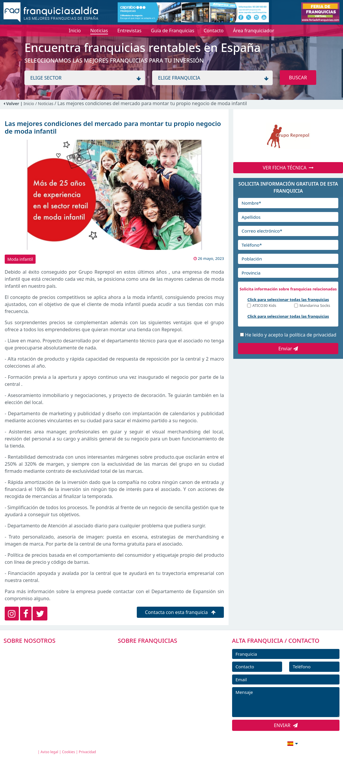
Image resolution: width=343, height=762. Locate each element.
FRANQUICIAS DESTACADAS (155, 677)
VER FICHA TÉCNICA (288, 167)
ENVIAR (286, 725)
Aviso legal (49, 751)
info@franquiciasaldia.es (241, 742)
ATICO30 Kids (264, 306)
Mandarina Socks (314, 306)
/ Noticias (44, 103)
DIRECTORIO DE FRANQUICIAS (158, 664)
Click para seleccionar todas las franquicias (288, 299)
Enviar (288, 348)
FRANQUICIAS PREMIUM (152, 651)
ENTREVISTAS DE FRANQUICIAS (159, 704)
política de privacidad (313, 335)
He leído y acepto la (290, 335)
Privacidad (87, 751)
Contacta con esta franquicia (180, 612)
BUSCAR (298, 77)
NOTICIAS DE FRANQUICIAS (155, 690)
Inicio (29, 103)
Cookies (68, 751)
